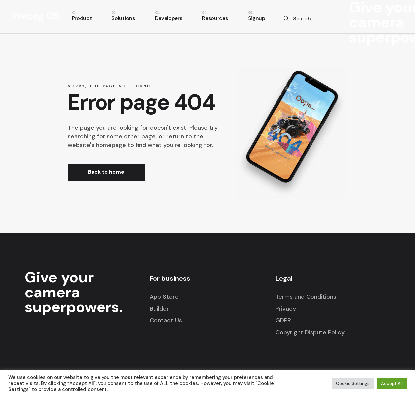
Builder (159, 309)
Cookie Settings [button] (353, 383)
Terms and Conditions (305, 297)
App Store (164, 297)
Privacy (285, 309)
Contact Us (166, 320)
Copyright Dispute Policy (310, 332)
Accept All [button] (392, 383)
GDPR (283, 320)
